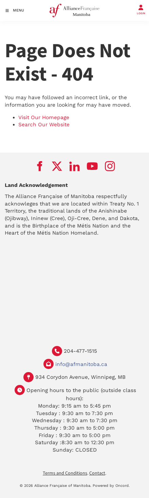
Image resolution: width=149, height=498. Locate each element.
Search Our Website (44, 125)
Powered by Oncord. (111, 485)
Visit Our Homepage (43, 117)
